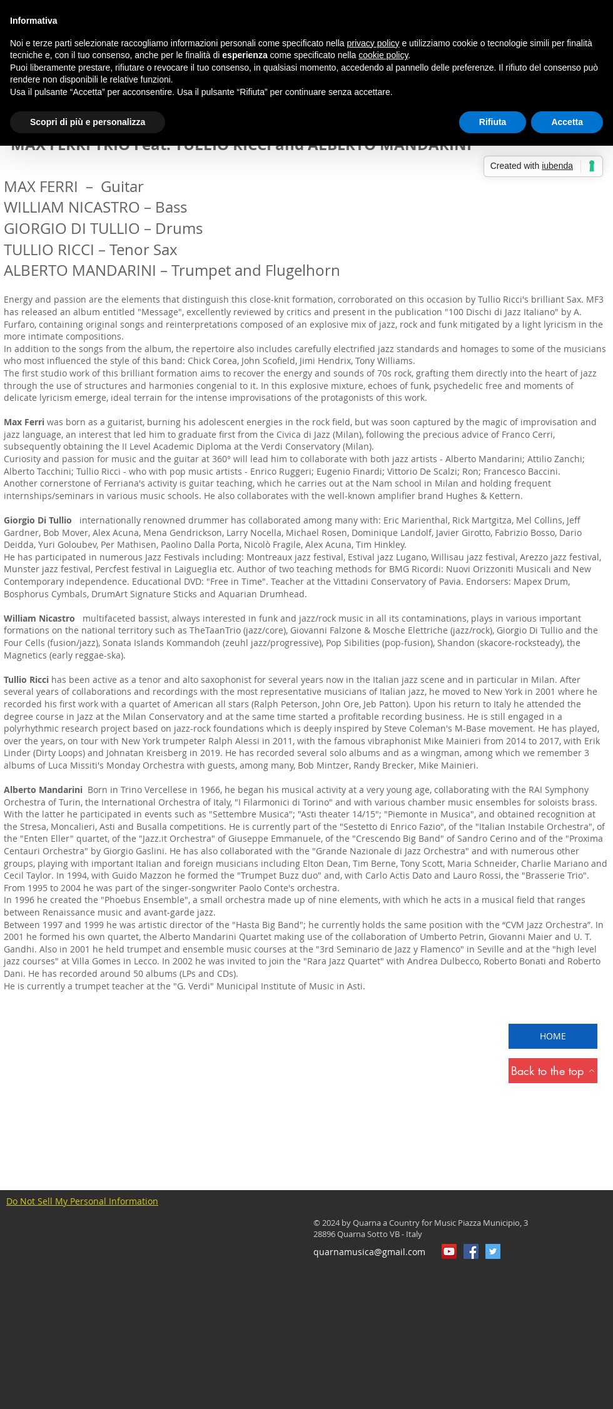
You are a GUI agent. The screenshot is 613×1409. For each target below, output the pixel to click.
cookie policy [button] (383, 55)
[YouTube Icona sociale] (449, 1251)
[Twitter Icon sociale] (492, 1251)
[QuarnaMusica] (471, 1251)
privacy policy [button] (373, 43)
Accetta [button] (567, 122)
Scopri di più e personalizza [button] (87, 122)
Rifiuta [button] (493, 122)
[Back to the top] (553, 1070)
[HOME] (553, 1036)
